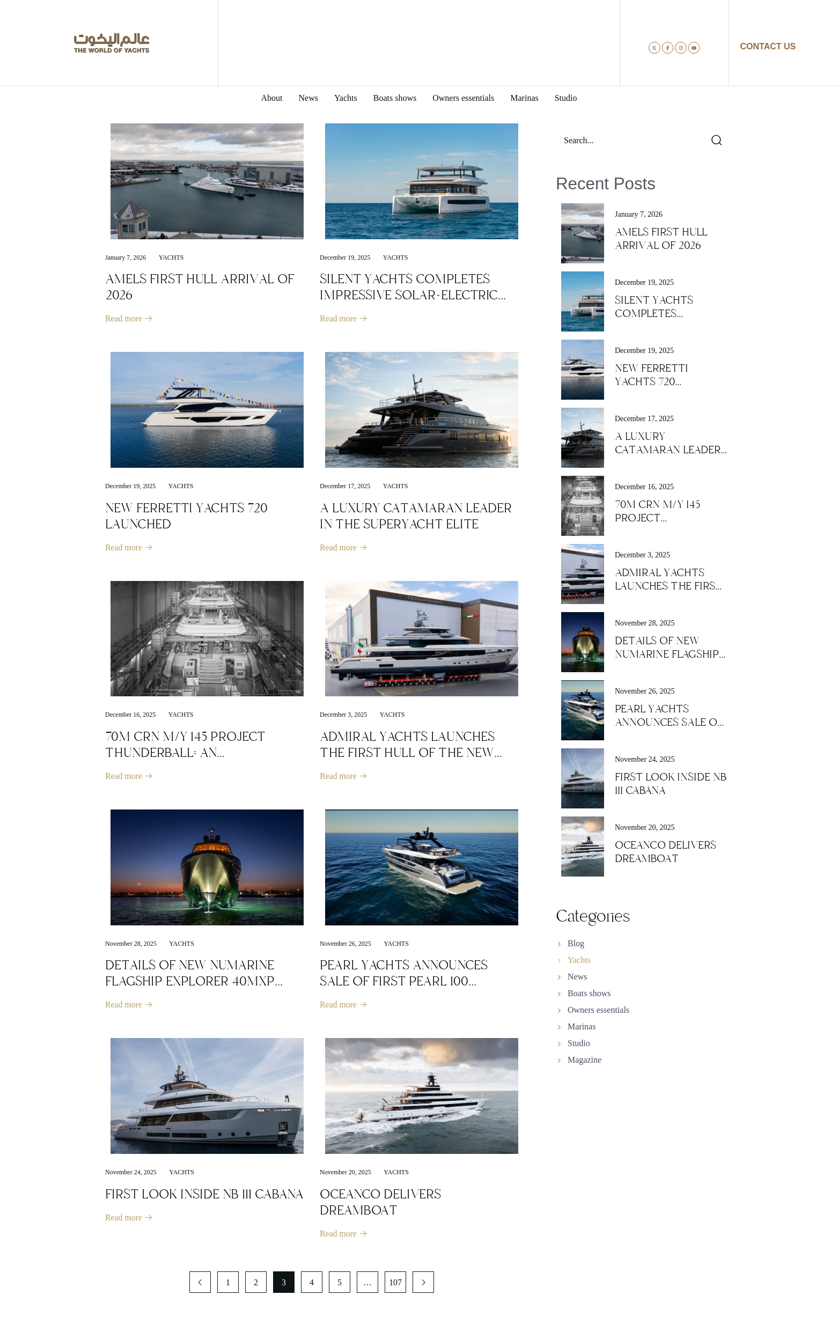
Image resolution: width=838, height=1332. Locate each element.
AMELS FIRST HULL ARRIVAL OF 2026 (199, 287)
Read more (129, 318)
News (577, 976)
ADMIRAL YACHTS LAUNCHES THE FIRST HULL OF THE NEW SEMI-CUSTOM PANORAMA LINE (417, 753)
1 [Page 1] (228, 1285)
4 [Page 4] (312, 1285)
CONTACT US (768, 46)
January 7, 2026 (125, 257)
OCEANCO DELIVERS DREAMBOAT (380, 1204)
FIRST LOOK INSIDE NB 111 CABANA (204, 1196)
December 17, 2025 (345, 486)
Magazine (584, 1059)
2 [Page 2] (256, 1285)
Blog (576, 943)
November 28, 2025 (131, 945)
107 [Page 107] (395, 1285)
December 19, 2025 (345, 257)
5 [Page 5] (339, 1285)
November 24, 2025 (131, 1174)
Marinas (582, 1026)
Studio (579, 1043)
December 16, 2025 (130, 715)
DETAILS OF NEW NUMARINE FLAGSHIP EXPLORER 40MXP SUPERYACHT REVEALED (190, 982)
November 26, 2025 (345, 945)
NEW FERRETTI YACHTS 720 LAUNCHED (186, 516)
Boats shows (589, 993)
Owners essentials (598, 1009)
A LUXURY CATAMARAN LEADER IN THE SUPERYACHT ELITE (416, 516)
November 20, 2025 (345, 1174)
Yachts (171, 257)
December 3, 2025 (343, 715)
